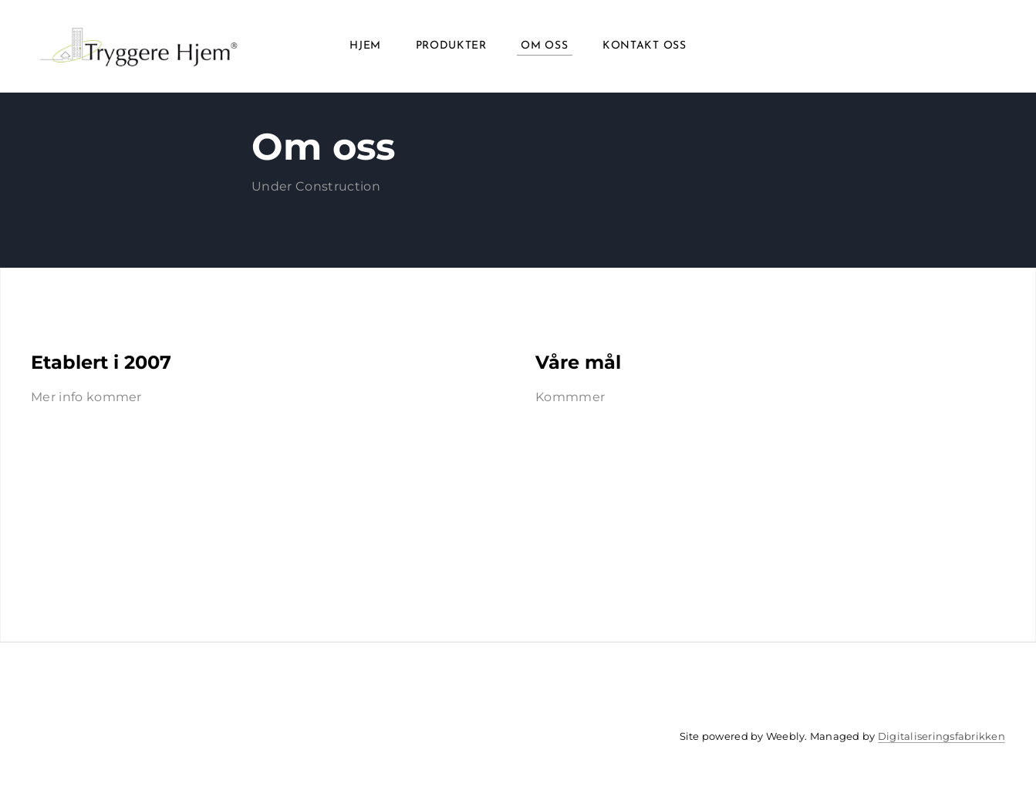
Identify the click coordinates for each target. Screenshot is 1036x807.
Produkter (451, 46)
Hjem (365, 46)
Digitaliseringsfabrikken (941, 736)
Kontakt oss (644, 46)
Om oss (544, 46)
